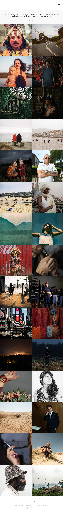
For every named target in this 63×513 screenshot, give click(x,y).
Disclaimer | (33, 505)
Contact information (19, 505)
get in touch (31, 20)
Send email (27, 505)
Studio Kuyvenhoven (33, 507)
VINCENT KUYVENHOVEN (31, 5)
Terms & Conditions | (40, 505)
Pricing (46, 505)
